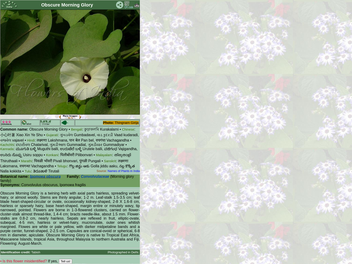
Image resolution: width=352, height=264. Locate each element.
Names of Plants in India (124, 171)
